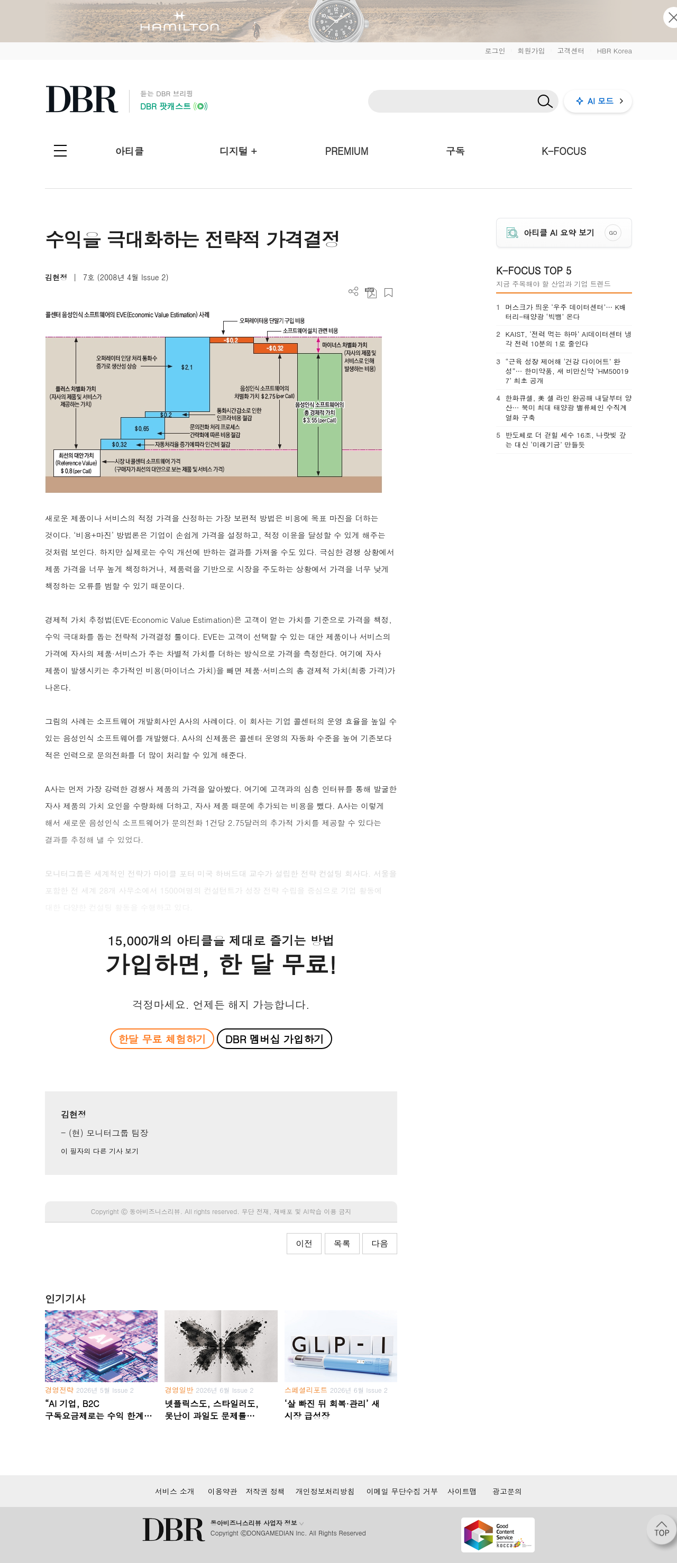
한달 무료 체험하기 (162, 1039)
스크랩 (388, 292)
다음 (379, 1243)
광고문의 (507, 1491)
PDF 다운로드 (371, 292)
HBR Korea (614, 50)
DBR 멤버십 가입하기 (274, 1039)
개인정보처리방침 (325, 1491)
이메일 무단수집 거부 (402, 1491)
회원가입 (531, 50)
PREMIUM (347, 151)
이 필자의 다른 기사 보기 (100, 1151)
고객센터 (570, 50)
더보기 (353, 291)
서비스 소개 (175, 1491)
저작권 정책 (265, 1491)
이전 (304, 1243)
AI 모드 (600, 100)
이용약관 (222, 1491)
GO (613, 232)
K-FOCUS (564, 151)
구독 (455, 151)
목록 (342, 1243)
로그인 (494, 50)
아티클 (129, 151)
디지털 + (238, 151)
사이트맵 (462, 1491)
